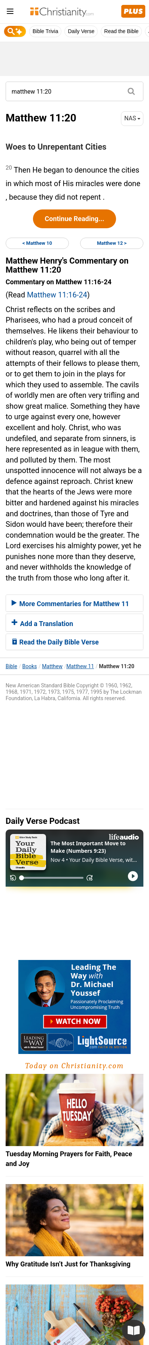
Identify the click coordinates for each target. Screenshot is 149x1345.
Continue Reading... (74, 219)
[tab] (74, 603)
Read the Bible (121, 31)
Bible (11, 666)
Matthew (52, 666)
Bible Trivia (45, 31)
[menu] (10, 12)
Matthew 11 (80, 666)
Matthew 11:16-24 (57, 294)
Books (29, 666)
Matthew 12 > (112, 243)
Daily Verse (81, 31)
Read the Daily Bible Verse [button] (55, 642)
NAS (132, 118)
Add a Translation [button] (42, 624)
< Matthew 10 (37, 243)
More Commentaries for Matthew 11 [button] (70, 604)
